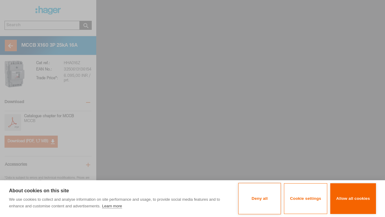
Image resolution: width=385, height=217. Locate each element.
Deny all (260, 198)
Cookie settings (305, 198)
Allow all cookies (353, 198)
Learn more (112, 206)
